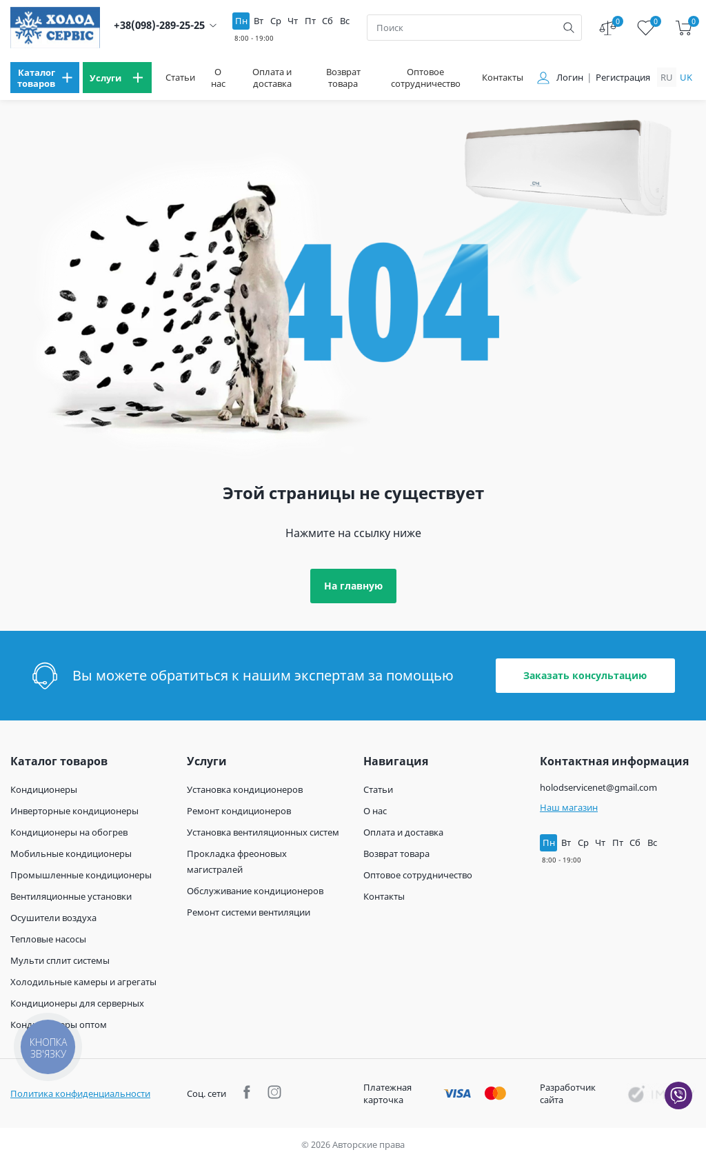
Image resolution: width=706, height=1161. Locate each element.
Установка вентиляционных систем (263, 832)
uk (686, 77)
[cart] (684, 28)
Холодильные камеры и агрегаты (83, 982)
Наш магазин (569, 807)
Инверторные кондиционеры (74, 811)
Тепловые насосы (48, 939)
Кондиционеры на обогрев (69, 832)
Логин (569, 77)
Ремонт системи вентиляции (248, 912)
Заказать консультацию (585, 675)
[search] (568, 27)
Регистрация (623, 77)
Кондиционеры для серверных (77, 1003)
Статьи (180, 77)
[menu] (44, 77)
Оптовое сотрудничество (426, 78)
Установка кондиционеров (245, 789)
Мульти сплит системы (60, 960)
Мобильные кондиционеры (71, 853)
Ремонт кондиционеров (239, 811)
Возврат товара (343, 78)
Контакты (502, 77)
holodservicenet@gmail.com (598, 787)
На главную (353, 585)
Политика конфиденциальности (80, 1093)
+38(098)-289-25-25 (159, 25)
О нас (218, 78)
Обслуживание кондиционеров (255, 891)
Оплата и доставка (272, 78)
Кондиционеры (43, 789)
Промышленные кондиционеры (81, 875)
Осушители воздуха (53, 917)
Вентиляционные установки (71, 896)
